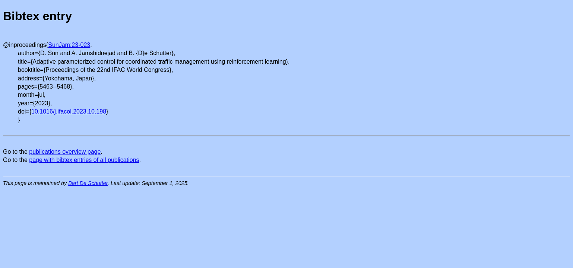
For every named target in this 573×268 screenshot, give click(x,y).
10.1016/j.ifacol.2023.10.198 (68, 111)
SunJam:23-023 (69, 45)
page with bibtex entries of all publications (84, 160)
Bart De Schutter (88, 183)
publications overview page (65, 152)
